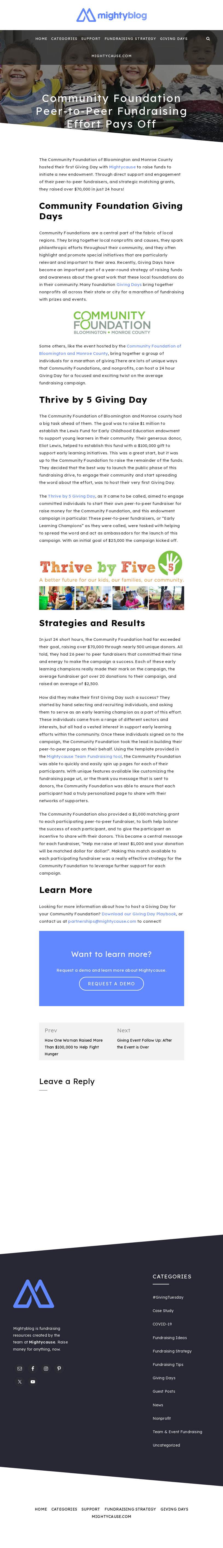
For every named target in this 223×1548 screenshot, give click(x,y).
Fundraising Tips (168, 1364)
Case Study (163, 1310)
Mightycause (122, 167)
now (56, 1349)
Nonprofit (162, 1418)
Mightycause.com (111, 56)
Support (91, 38)
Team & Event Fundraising (177, 1431)
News (158, 1405)
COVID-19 (162, 1324)
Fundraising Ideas (170, 1337)
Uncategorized (166, 1445)
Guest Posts (164, 1391)
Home (41, 38)
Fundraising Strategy (130, 38)
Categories (64, 38)
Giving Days (174, 38)
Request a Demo (111, 983)
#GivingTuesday (168, 1297)
